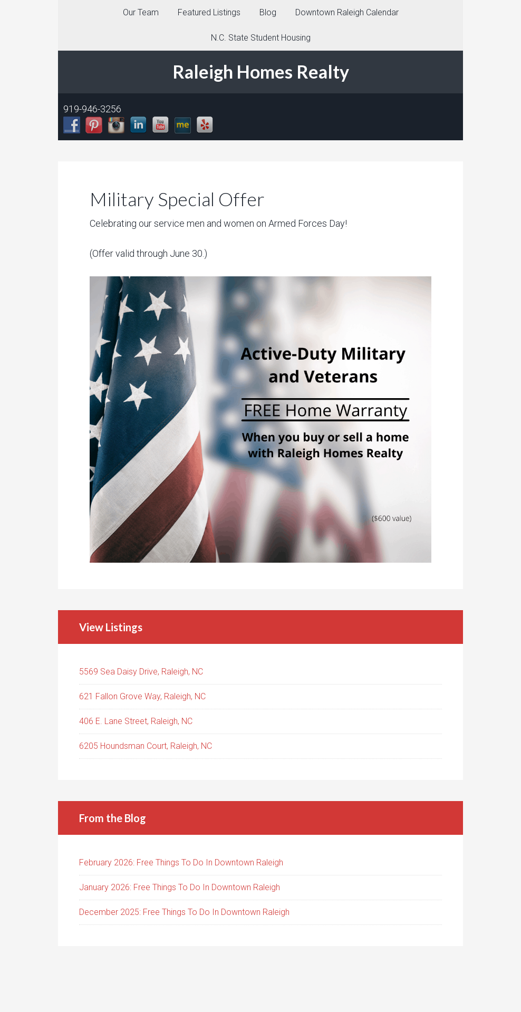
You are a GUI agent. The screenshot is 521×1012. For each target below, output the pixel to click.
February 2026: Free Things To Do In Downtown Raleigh (181, 862)
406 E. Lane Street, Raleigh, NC (135, 721)
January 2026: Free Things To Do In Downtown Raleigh (179, 887)
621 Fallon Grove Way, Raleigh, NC (142, 696)
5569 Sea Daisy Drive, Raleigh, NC (141, 672)
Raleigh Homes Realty (260, 71)
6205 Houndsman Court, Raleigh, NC (145, 746)
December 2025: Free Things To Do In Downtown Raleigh (184, 912)
